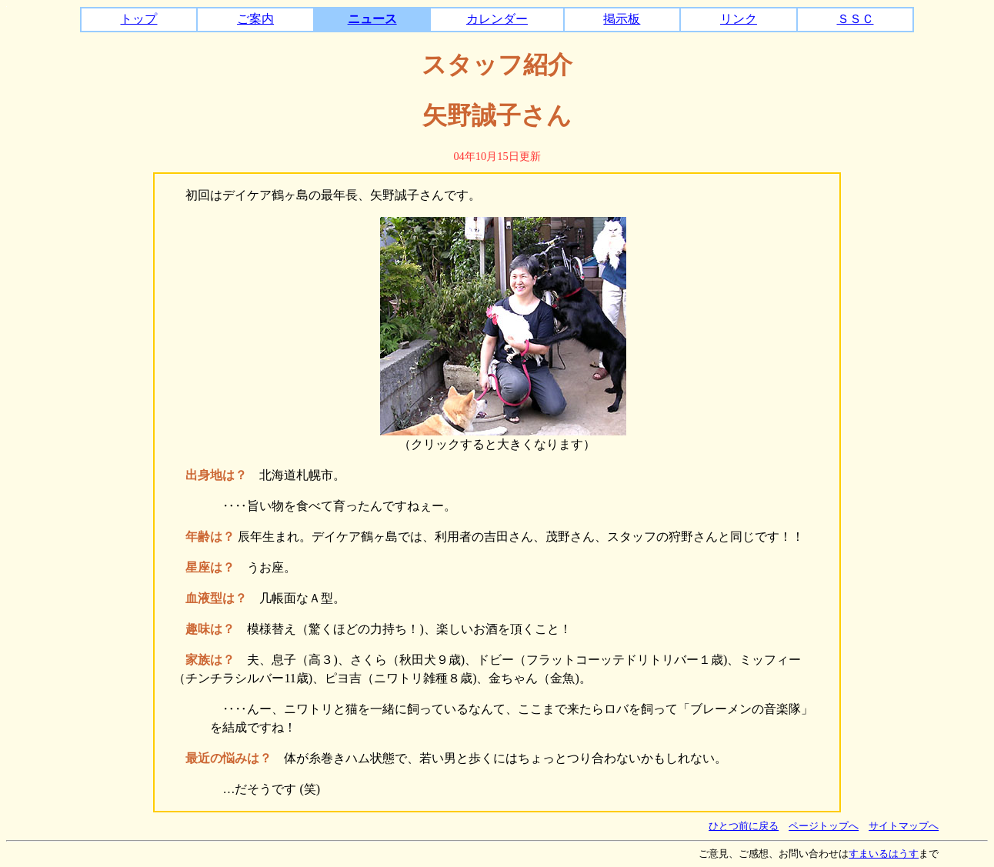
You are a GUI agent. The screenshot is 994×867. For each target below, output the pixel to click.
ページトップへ (824, 826)
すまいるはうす (884, 854)
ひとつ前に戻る (744, 826)
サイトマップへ (904, 826)
